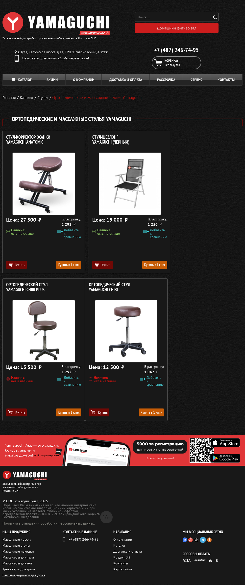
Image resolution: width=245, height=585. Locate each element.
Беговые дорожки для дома (23, 575)
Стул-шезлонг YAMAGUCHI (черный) (106, 140)
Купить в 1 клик (63, 265)
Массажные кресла (16, 540)
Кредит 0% (121, 558)
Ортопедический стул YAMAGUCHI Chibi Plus (189, 140)
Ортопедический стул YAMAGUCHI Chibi (27, 288)
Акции (52, 80)
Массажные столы (16, 546)
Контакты (226, 80)
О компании (83, 80)
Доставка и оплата (125, 80)
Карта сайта (122, 569)
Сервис (196, 80)
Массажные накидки (18, 552)
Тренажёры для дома (18, 569)
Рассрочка (166, 80)
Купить (16, 265)
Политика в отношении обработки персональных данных (48, 523)
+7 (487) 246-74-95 (176, 50)
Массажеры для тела (18, 558)
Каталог (21, 80)
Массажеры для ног (17, 563)
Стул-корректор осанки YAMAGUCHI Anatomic (28, 140)
